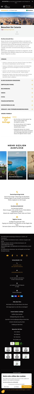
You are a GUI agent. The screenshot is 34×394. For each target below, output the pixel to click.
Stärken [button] (17, 59)
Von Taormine (17, 337)
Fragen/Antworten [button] (17, 101)
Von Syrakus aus (17, 339)
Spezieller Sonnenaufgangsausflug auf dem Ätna (17, 319)
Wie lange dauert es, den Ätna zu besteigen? (17, 307)
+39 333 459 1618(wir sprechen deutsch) (17, 264)
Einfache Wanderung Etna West (17, 322)
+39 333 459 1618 (29, 7)
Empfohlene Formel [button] (17, 84)
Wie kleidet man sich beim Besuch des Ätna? (17, 304)
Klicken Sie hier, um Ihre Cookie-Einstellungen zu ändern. (17, 389)
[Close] (32, 1)
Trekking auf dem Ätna (17, 324)
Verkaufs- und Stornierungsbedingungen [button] (17, 109)
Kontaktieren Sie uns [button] (17, 105)
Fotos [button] (17, 97)
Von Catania (17, 331)
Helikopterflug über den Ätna (17, 316)
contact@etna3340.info (17, 271)
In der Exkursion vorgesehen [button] (17, 80)
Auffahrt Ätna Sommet (17, 314)
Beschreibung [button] (17, 88)
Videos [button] (17, 93)
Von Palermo (17, 334)
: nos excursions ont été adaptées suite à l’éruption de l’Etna (16, 2)
